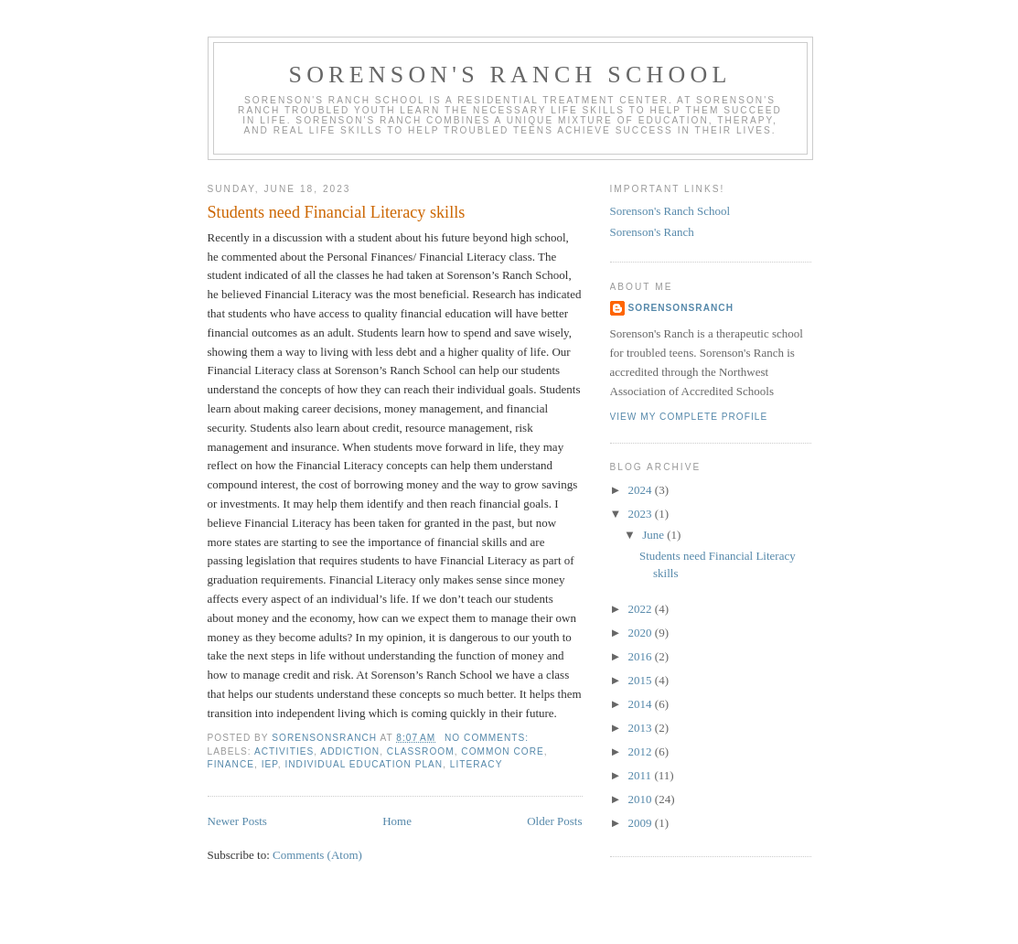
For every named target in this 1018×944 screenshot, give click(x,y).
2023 (641, 513)
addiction (350, 751)
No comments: (488, 738)
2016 (641, 656)
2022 (641, 609)
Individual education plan (363, 764)
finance (231, 764)
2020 (641, 632)
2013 (641, 728)
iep (270, 764)
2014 (641, 704)
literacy (476, 764)
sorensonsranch (681, 308)
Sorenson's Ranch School (509, 74)
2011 (641, 775)
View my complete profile (689, 417)
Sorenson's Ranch (652, 232)
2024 (641, 490)
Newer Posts (237, 821)
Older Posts (554, 821)
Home (397, 821)
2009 (641, 823)
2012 (641, 751)
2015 (641, 680)
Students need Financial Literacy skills (337, 212)
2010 (641, 799)
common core (502, 751)
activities (284, 751)
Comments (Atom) (317, 855)
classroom (421, 751)
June (654, 535)
